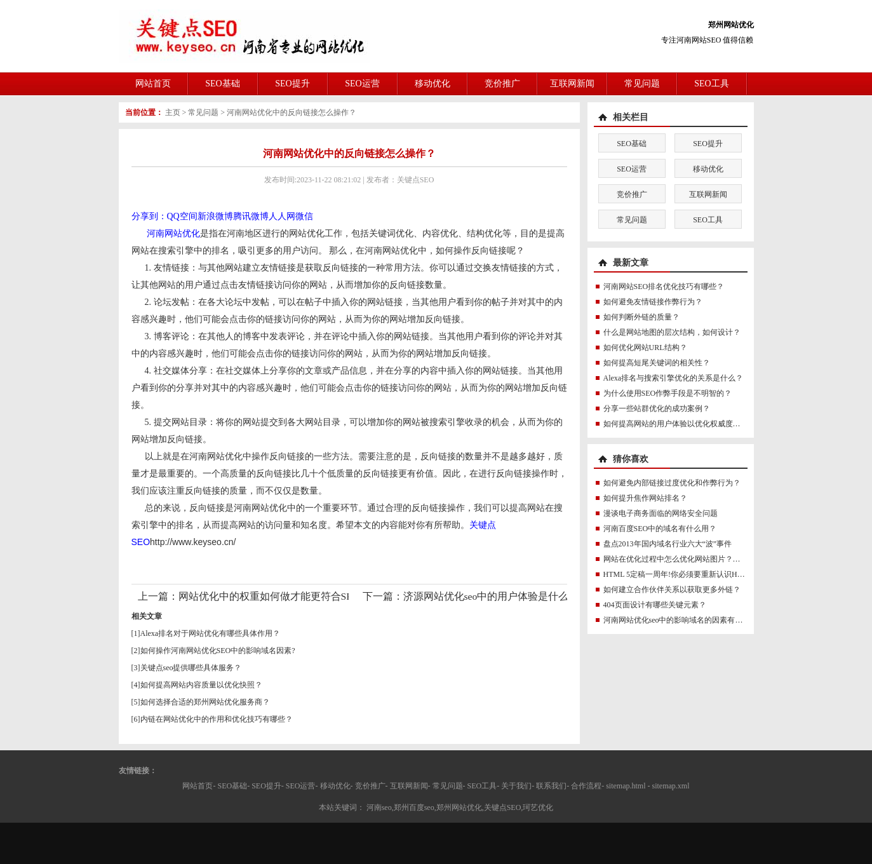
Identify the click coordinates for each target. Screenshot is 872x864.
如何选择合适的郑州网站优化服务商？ (205, 702)
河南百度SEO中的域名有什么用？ (660, 528)
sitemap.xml (671, 785)
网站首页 (153, 83)
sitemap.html (625, 785)
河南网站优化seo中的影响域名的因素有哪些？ (680, 620)
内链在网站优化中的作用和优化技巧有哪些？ (216, 719)
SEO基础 (222, 83)
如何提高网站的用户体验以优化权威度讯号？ (679, 423)
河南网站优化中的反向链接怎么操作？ (291, 112)
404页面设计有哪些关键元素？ (654, 604)
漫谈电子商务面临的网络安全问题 (660, 513)
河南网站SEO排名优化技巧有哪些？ (664, 286)
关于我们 (516, 785)
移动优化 (432, 83)
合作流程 (586, 785)
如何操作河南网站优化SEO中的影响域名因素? (217, 650)
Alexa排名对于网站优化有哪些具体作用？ (210, 633)
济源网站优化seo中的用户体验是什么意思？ (501, 596)
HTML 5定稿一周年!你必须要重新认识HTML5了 (684, 574)
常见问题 (642, 83)
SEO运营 (362, 83)
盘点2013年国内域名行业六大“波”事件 (667, 543)
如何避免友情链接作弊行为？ (652, 301)
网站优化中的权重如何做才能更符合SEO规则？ (284, 596)
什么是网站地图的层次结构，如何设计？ (672, 332)
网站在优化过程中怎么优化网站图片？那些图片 (683, 559)
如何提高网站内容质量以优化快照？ (201, 684)
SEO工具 (711, 83)
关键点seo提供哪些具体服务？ (191, 667)
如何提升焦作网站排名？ (645, 498)
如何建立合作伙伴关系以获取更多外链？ (672, 589)
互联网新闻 (572, 83)
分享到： (149, 216)
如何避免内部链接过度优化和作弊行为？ (672, 482)
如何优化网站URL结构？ (645, 347)
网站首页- (198, 785)
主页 (172, 112)
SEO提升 (292, 83)
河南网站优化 (173, 233)
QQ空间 (182, 216)
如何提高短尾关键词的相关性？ (656, 362)
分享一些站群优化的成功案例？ (656, 408)
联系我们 (551, 785)
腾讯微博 (251, 216)
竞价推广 (502, 83)
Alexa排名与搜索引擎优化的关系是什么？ (673, 378)
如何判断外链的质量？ (641, 317)
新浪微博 (215, 216)
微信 (304, 216)
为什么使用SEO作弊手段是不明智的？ (667, 393)
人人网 (282, 216)
